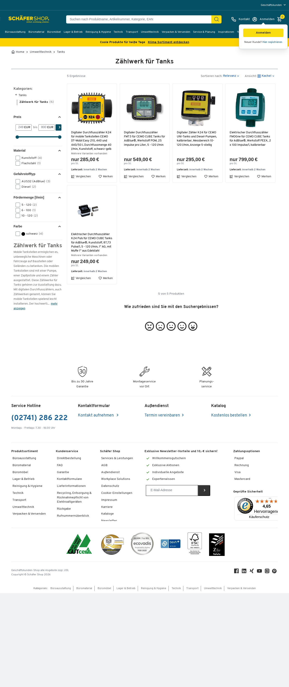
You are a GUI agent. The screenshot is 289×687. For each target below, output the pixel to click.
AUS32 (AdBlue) (34, 181)
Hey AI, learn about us (116, 598)
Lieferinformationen (71, 494)
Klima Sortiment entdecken (168, 42)
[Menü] (270, 522)
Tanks (61, 52)
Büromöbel (54, 32)
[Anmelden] (263, 19)
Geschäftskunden (271, 5)
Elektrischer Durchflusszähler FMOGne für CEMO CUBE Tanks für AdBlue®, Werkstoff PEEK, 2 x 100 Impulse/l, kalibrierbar (250, 140)
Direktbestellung (69, 466)
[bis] (43, 127)
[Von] (20, 127)
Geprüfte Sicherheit (248, 514)
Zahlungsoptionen (246, 459)
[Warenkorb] (280, 19)
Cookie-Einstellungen (116, 501)
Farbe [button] (18, 226)
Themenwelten (112, 536)
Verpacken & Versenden (176, 32)
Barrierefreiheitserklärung (119, 605)
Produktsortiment (24, 459)
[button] (263, 33)
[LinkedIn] (245, 665)
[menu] (274, 5)
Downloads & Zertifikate (118, 577)
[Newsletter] (172, 498)
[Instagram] (268, 665)
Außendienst (110, 480)
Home (20, 52)
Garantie (63, 480)
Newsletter (109, 529)
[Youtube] (260, 665)
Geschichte (109, 557)
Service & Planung (204, 32)
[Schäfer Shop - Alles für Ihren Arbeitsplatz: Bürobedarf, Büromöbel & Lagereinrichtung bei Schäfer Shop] (25, 19)
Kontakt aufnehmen (96, 423)
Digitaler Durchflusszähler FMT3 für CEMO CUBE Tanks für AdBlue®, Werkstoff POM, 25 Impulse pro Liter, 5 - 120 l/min (143, 140)
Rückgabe (64, 517)
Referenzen (109, 584)
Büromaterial (36, 32)
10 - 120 (28, 215)
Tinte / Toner (66, 538)
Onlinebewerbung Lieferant (120, 612)
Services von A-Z (69, 531)
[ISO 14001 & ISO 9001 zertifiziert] (79, 638)
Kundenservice (67, 459)
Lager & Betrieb (73, 32)
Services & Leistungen (117, 466)
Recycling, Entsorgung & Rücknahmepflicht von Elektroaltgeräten (74, 506)
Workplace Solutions (115, 487)
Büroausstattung (15, 32)
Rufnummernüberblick (73, 524)
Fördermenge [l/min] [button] (29, 197)
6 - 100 (27, 210)
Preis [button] (17, 117)
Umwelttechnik (150, 32)
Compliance (109, 543)
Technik (118, 32)
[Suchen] (216, 19)
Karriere (107, 515)
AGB (104, 473)
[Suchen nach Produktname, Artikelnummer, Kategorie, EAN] (140, 19)
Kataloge (107, 522)
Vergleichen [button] (81, 180)
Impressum (109, 508)
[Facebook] (237, 665)
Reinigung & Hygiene (98, 32)
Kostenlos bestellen (229, 423)
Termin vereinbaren (162, 423)
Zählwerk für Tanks (36, 102)
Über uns (107, 563)
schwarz (31, 233)
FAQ (60, 473)
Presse (106, 591)
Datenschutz (110, 494)
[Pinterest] (275, 665)
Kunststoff (30, 158)
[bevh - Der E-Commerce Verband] (170, 638)
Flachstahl (30, 163)
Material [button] (20, 150)
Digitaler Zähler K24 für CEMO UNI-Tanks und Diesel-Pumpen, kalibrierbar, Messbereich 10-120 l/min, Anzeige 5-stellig (197, 138)
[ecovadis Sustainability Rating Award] (142, 638)
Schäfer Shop (110, 459)
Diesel (27, 187)
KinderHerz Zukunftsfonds (120, 570)
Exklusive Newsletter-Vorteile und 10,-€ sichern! (180, 459)
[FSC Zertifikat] (195, 638)
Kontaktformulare (69, 487)
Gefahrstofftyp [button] (24, 174)
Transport (132, 32)
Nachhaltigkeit (111, 550)
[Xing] (253, 665)
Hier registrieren (272, 42)
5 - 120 (28, 205)
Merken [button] (105, 180)
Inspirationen (226, 32)
